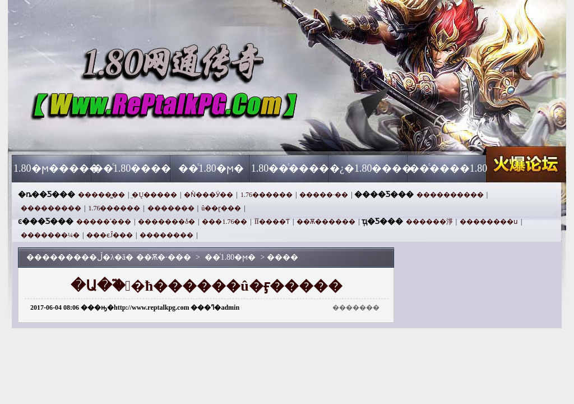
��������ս (489, 222)
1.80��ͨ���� (290, 168)
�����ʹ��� (103, 222)
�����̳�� (101, 195)
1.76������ (266, 195)
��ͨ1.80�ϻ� (211, 168)
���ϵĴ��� (109, 235)
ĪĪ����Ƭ (272, 222)
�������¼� (50, 235)
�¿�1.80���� (369, 168)
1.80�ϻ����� (52, 168)
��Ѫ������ (326, 222)
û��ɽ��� (221, 208)
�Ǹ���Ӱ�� (208, 195)
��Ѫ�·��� (119, 134)
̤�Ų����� (154, 195)
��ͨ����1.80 (448, 168)
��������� (51, 208)
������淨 (429, 222)
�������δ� (166, 222)
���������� (450, 195)
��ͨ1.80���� (132, 168)
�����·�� (323, 195)
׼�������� (166, 235)
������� (171, 208)
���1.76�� (224, 222)
